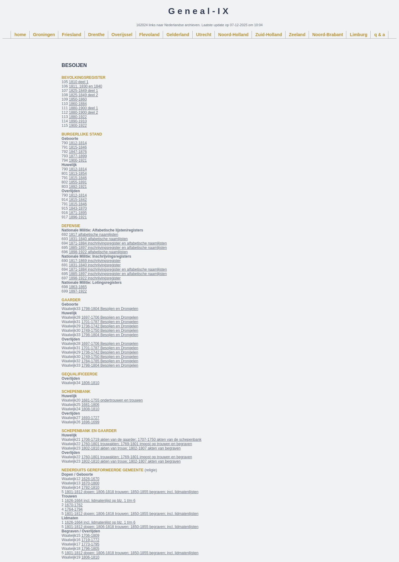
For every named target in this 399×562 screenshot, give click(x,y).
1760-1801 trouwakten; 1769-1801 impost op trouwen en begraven (136, 444)
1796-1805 (90, 548)
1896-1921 (78, 217)
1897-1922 (78, 291)
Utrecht (203, 34)
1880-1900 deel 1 (83, 108)
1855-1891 (78, 182)
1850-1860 (78, 99)
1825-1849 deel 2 (83, 95)
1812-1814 (78, 143)
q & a (379, 34)
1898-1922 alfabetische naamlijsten (98, 252)
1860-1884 (78, 104)
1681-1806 (90, 404)
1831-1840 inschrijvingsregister (95, 265)
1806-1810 (90, 383)
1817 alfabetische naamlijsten (93, 234)
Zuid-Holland (268, 34)
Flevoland (149, 34)
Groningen (44, 34)
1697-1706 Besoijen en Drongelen (109, 317)
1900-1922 (78, 125)
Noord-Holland (233, 34)
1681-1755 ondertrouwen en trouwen (112, 400)
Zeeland (297, 34)
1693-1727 (90, 418)
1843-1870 (78, 208)
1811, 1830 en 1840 (85, 86)
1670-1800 (90, 483)
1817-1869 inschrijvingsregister (95, 261)
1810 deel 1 (79, 82)
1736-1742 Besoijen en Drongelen (109, 326)
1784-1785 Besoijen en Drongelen (109, 361)
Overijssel (122, 34)
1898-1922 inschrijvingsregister (95, 278)
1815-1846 (78, 147)
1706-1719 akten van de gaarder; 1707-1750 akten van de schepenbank (141, 439)
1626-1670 (90, 479)
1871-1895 (78, 213)
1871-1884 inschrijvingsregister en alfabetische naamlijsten (118, 243)
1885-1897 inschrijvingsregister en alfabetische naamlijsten (118, 247)
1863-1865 (78, 287)
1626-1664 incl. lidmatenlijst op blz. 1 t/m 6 (100, 500)
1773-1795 (90, 544)
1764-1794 (74, 509)
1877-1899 (78, 156)
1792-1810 (90, 487)
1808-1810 (90, 409)
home (20, 34)
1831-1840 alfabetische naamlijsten (98, 239)
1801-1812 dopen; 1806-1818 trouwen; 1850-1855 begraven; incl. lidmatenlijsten (132, 492)
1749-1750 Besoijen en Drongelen (109, 330)
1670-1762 (74, 505)
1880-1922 (78, 117)
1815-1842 (78, 200)
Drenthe (96, 34)
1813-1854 (78, 173)
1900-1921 (78, 160)
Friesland (71, 34)
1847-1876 (78, 152)
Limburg (358, 34)
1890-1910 (78, 121)
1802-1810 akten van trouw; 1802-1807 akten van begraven (130, 448)
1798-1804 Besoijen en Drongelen (109, 309)
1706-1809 (90, 535)
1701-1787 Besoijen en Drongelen (109, 322)
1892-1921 (78, 186)
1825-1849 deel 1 (83, 90)
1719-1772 (90, 540)
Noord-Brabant (327, 34)
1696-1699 (90, 422)
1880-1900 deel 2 (83, 112)
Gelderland (177, 34)
